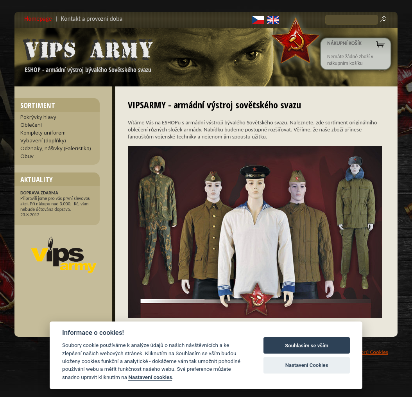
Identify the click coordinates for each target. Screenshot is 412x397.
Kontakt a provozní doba (91, 18)
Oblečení (31, 124)
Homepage (38, 18)
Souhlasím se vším (306, 345)
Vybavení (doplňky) (43, 140)
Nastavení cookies (150, 377)
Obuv (27, 156)
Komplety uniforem (43, 132)
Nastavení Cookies (306, 365)
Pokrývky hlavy (38, 116)
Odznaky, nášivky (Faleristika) (55, 148)
